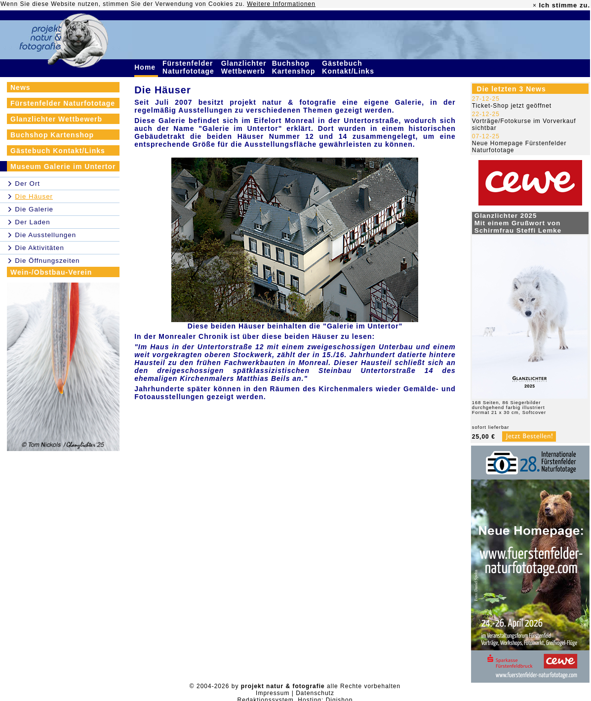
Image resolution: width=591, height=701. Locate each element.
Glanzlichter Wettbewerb (244, 67)
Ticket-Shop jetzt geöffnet (512, 105)
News (20, 87)
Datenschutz (315, 693)
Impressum (272, 693)
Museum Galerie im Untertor (63, 166)
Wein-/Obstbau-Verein (51, 272)
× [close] (535, 5)
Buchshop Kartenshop (295, 67)
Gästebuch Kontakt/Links (349, 67)
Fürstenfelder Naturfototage (189, 67)
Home (146, 67)
